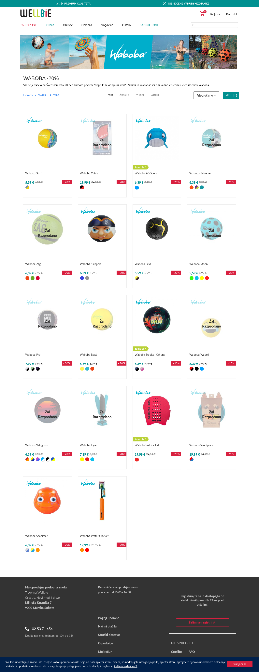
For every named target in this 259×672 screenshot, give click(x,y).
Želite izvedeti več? (125, 666)
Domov (28, 95)
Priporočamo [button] (206, 95)
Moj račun (105, 651)
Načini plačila (107, 626)
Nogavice (107, 25)
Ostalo (126, 25)
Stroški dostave (109, 635)
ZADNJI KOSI (149, 25)
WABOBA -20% (48, 95)
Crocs (50, 25)
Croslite (176, 651)
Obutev (67, 25)
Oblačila (86, 25)
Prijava (215, 14)
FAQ (192, 651)
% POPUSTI (29, 25)
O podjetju (105, 643)
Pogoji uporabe (108, 618)
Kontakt (231, 14)
